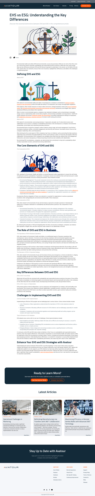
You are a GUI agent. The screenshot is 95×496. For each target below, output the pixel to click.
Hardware (55, 475)
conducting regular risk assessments (41, 115)
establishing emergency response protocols (30, 117)
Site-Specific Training (71, 475)
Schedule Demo (86, 5)
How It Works (56, 470)
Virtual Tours (69, 472)
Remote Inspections (71, 470)
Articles (76, 5)
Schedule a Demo (57, 479)
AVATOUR (55, 467)
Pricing (71, 5)
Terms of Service (87, 475)
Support (85, 470)
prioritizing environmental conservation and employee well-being (38, 108)
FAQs (84, 479)
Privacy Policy (86, 472)
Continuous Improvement (72, 477)
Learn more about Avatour (46, 352)
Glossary (85, 482)
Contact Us (85, 477)
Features (55, 472)
